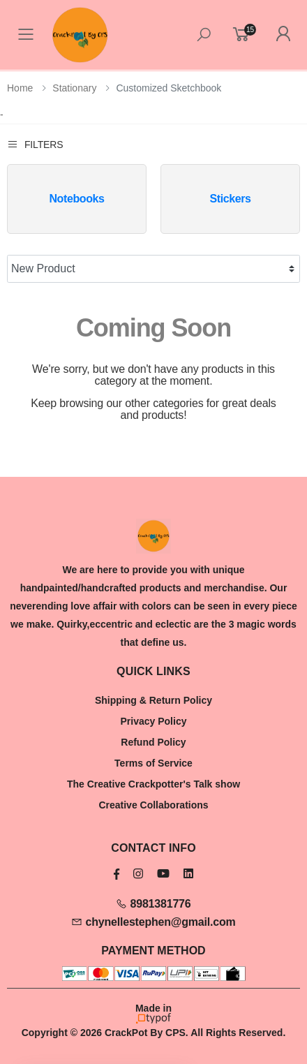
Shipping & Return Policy (153, 700)
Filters (35, 144)
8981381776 (153, 904)
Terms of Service (153, 763)
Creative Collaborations (153, 805)
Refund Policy (153, 742)
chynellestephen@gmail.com (153, 922)
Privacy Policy (154, 721)
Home (20, 88)
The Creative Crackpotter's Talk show (153, 784)
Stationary (74, 88)
